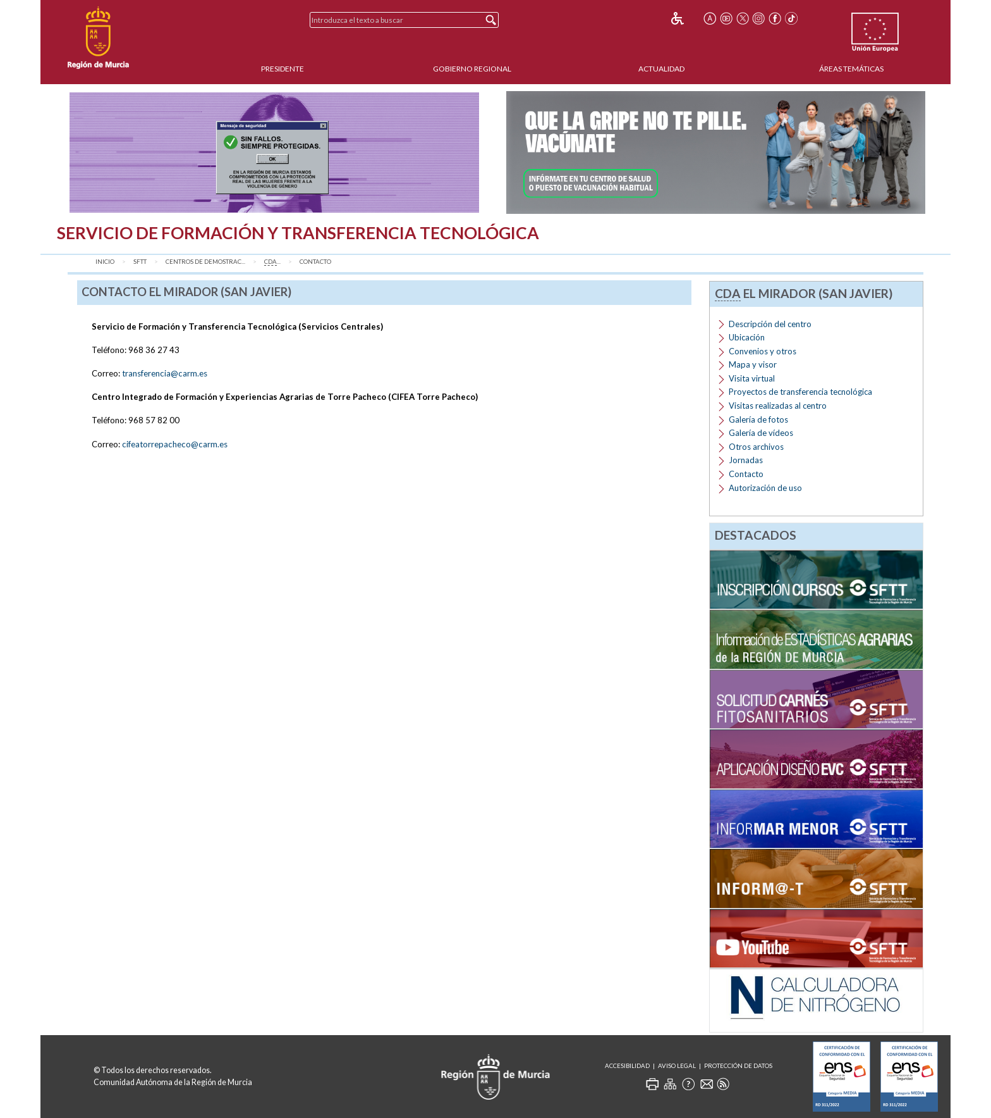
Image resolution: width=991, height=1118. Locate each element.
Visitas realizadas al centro (778, 406)
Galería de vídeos (761, 433)
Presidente (282, 68)
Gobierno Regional (472, 68)
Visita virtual (752, 378)
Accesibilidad (627, 1065)
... (272, 262)
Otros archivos (756, 447)
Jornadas (746, 460)
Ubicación (747, 337)
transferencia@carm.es (164, 373)
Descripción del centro (770, 324)
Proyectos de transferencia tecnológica (800, 392)
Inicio (104, 261)
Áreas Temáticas (851, 68)
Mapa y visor (753, 364)
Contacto (315, 261)
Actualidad (661, 68)
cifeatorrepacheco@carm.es (175, 444)
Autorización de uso (765, 488)
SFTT (140, 261)
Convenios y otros (762, 351)
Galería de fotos (758, 419)
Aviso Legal (677, 1065)
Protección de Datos (738, 1065)
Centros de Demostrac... (205, 261)
